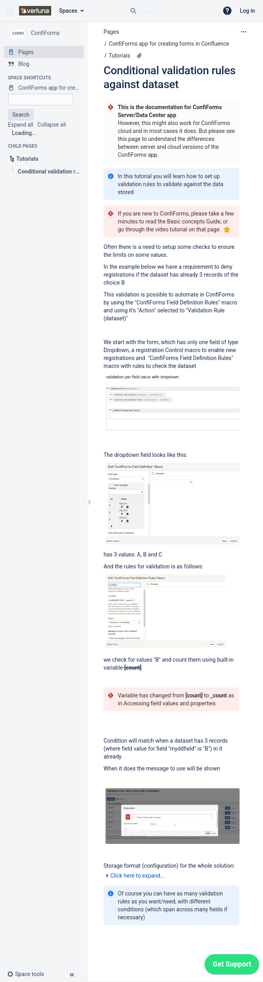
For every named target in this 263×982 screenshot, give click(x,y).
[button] (9, 11)
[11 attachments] (139, 55)
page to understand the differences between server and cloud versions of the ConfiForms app (168, 147)
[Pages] (44, 52)
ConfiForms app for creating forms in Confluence (169, 43)
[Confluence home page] (35, 10)
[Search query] (171, 10)
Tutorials (119, 55)
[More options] (243, 32)
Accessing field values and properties (170, 703)
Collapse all (51, 124)
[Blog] (44, 64)
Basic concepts (186, 221)
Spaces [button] (68, 11)
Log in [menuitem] (247, 11)
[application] (232, 966)
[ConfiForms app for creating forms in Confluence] (44, 88)
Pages (111, 32)
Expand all (20, 124)
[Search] (133, 11)
